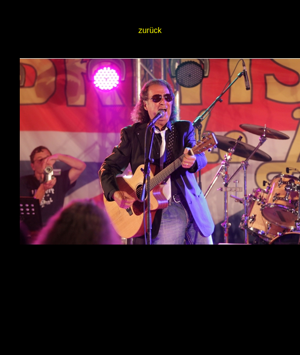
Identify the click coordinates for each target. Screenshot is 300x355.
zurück (150, 30)
